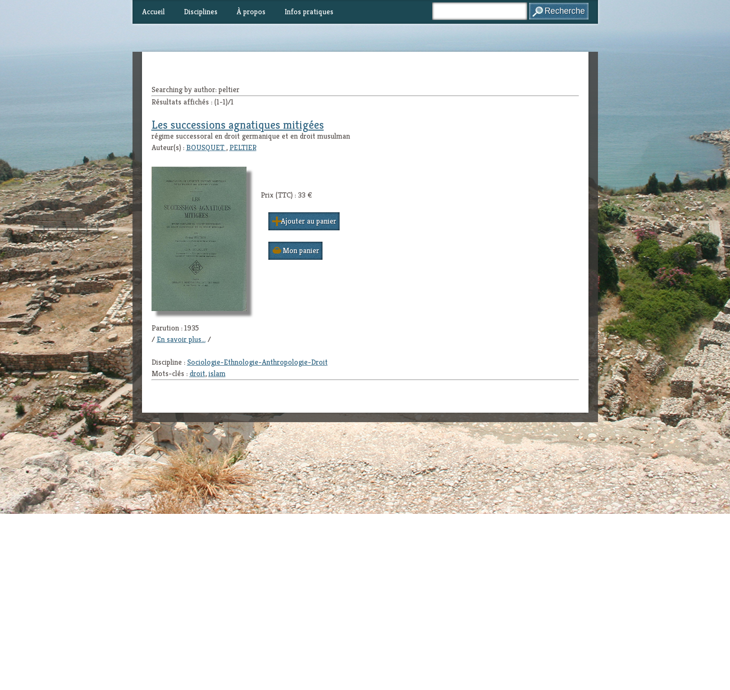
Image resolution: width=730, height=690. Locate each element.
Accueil (153, 12)
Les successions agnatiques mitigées (238, 125)
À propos (251, 12)
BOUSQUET (206, 147)
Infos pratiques (308, 12)
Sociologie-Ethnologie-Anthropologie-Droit (257, 362)
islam (217, 373)
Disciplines (201, 12)
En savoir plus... (181, 339)
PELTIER (242, 147)
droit (197, 373)
